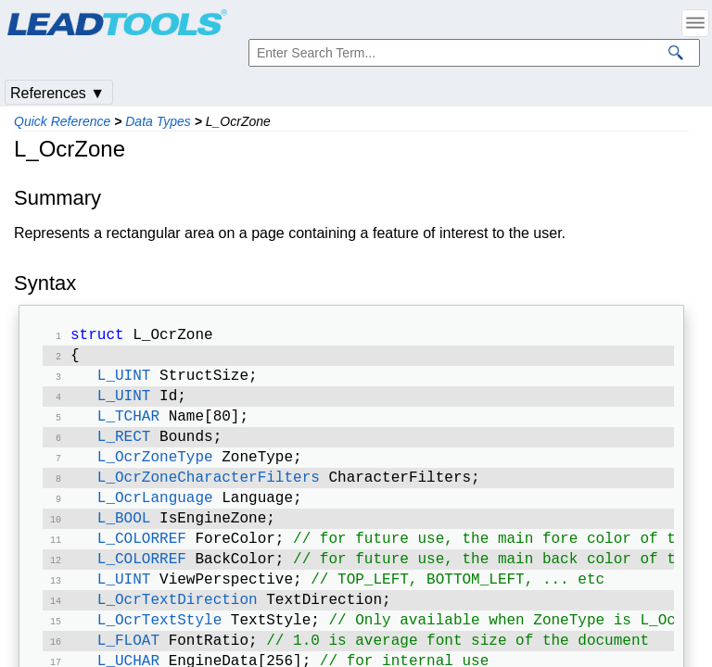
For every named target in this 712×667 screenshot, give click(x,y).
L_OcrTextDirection (177, 626)
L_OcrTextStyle (159, 648)
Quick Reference (62, 121)
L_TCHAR (128, 426)
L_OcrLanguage (155, 515)
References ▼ (57, 93)
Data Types (158, 121)
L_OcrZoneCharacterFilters (208, 493)
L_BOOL (124, 537)
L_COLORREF (141, 559)
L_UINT (124, 381)
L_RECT (124, 448)
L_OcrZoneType (155, 470)
